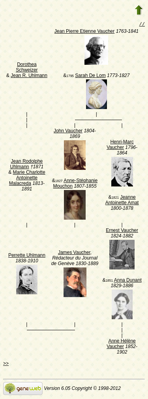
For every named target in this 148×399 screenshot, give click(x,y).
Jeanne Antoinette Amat (122, 200)
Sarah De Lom (90, 76)
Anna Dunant (128, 281)
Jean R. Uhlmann (29, 76)
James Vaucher (74, 253)
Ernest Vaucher (122, 231)
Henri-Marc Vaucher (120, 145)
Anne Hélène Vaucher (121, 344)
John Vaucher (68, 131)
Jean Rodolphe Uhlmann (26, 164)
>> (6, 364)
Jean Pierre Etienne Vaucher (84, 32)
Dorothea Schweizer (26, 67)
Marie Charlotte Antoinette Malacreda (27, 178)
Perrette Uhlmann (26, 256)
